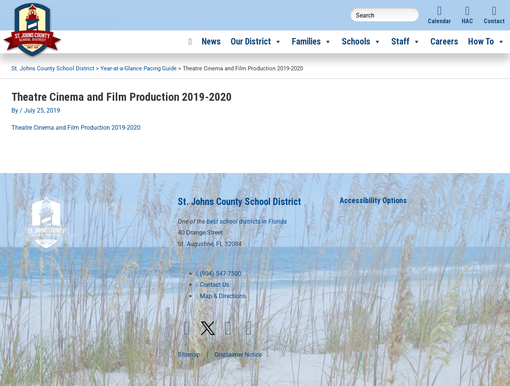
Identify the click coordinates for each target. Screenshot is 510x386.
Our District (256, 41)
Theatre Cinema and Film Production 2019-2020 (75, 127)
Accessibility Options (373, 200)
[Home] (190, 41)
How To (486, 41)
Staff (406, 41)
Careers (444, 42)
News (211, 42)
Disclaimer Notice (238, 354)
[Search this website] (384, 14)
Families (312, 41)
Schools (361, 41)
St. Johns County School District (239, 201)
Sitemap (189, 354)
